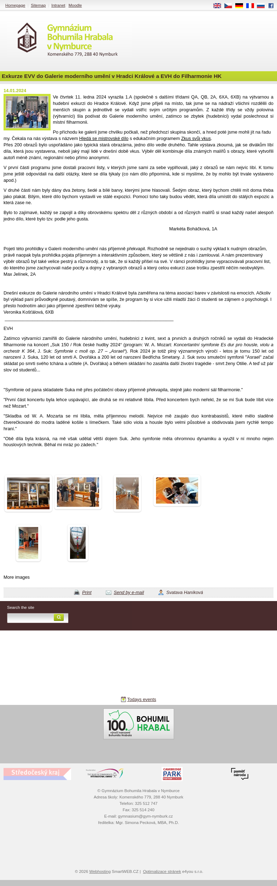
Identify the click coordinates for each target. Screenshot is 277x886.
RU (263, 6)
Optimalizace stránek (162, 871)
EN (220, 6)
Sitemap (38, 5)
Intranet (58, 5)
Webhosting (100, 871)
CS (230, 6)
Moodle (75, 5)
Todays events (141, 699)
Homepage (15, 5)
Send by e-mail (129, 592)
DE (241, 6)
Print (86, 592)
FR (252, 6)
